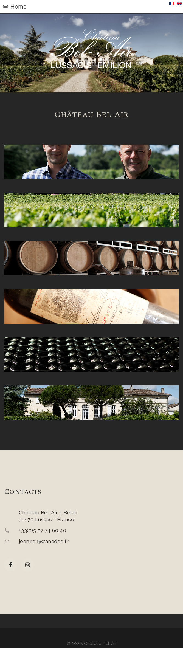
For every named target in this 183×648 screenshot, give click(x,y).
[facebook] (10, 565)
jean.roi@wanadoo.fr (44, 541)
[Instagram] (27, 565)
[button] (91, 7)
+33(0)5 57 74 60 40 (42, 530)
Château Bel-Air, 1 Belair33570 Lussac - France (48, 516)
